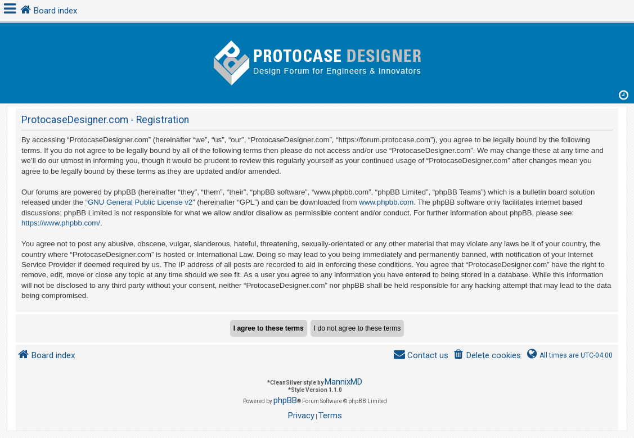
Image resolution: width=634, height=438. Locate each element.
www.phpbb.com (386, 202)
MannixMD (343, 382)
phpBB (285, 400)
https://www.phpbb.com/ (60, 223)
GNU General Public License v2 (140, 202)
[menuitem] (486, 355)
